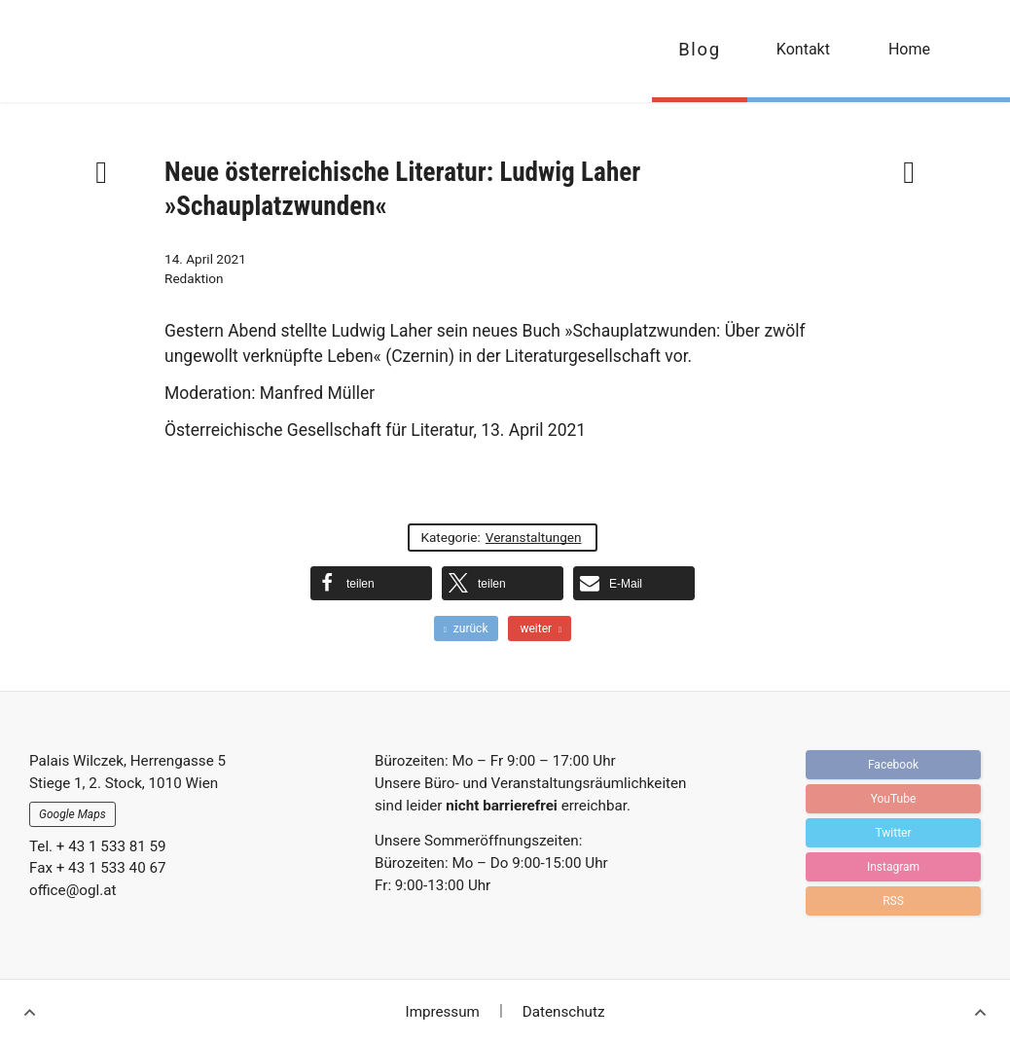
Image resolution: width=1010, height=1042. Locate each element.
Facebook (893, 765)
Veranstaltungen (534, 537)
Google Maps (72, 814)
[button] (371, 583)
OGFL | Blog (129, 51)
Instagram (893, 867)
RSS (893, 901)
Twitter (893, 833)
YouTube (894, 799)
